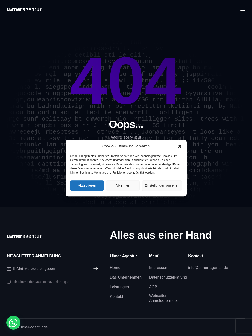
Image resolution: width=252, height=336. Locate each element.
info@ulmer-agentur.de (208, 267)
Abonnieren (94, 269)
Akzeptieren (87, 185)
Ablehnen (123, 185)
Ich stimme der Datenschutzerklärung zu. (42, 282)
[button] (179, 146)
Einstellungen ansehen (162, 185)
